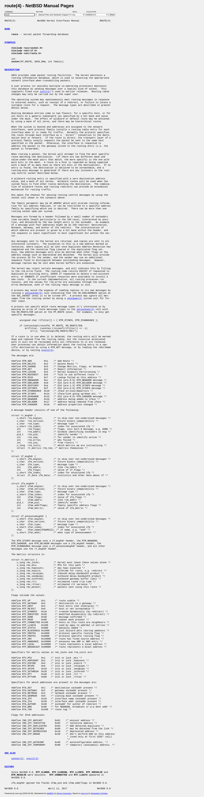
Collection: (91, 12)
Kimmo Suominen (64, 793)
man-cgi (84, 793)
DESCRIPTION (12, 69)
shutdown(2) (74, 298)
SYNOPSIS (10, 42)
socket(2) (17, 758)
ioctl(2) (45, 91)
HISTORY (9, 766)
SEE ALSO (10, 753)
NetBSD (50, 793)
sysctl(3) (47, 350)
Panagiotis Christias (99, 793)
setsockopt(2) (34, 293)
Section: (40, 12)
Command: (10, 12)
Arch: (76, 12)
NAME (7, 29)
